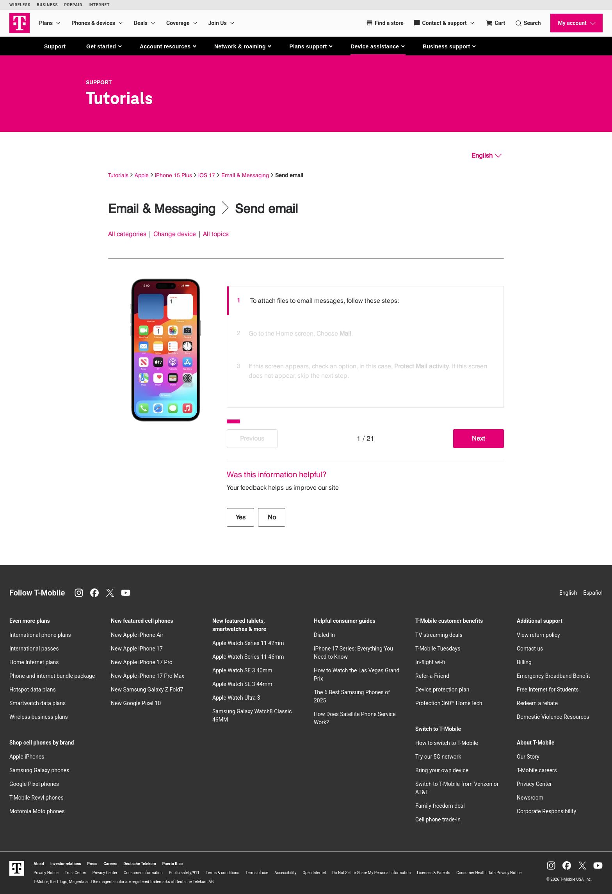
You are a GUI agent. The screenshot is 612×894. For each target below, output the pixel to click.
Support (55, 46)
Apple (142, 175)
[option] (365, 300)
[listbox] (365, 344)
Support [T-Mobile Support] (99, 82)
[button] (104, 46)
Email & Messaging (245, 175)
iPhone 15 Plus (173, 175)
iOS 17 (206, 175)
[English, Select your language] (486, 156)
